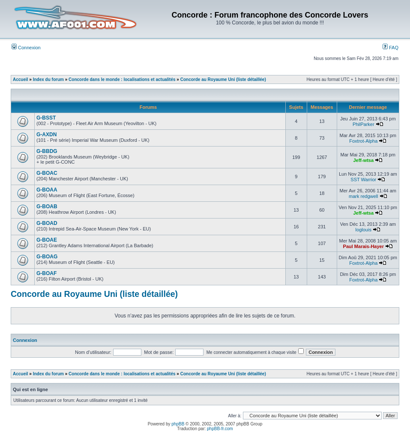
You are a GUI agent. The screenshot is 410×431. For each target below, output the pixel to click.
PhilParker (363, 124)
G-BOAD (46, 223)
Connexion (26, 47)
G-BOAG (46, 257)
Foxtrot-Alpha (363, 141)
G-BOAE (46, 240)
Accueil (20, 79)
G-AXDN (46, 135)
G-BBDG (46, 151)
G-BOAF (46, 273)
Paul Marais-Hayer (363, 246)
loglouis (363, 229)
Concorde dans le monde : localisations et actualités (122, 79)
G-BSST (46, 118)
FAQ (390, 47)
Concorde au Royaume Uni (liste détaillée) (223, 79)
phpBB (177, 424)
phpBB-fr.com (220, 428)
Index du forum (48, 79)
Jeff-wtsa (363, 160)
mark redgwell (363, 196)
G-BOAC (46, 173)
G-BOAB (46, 207)
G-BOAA (46, 190)
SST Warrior (363, 179)
